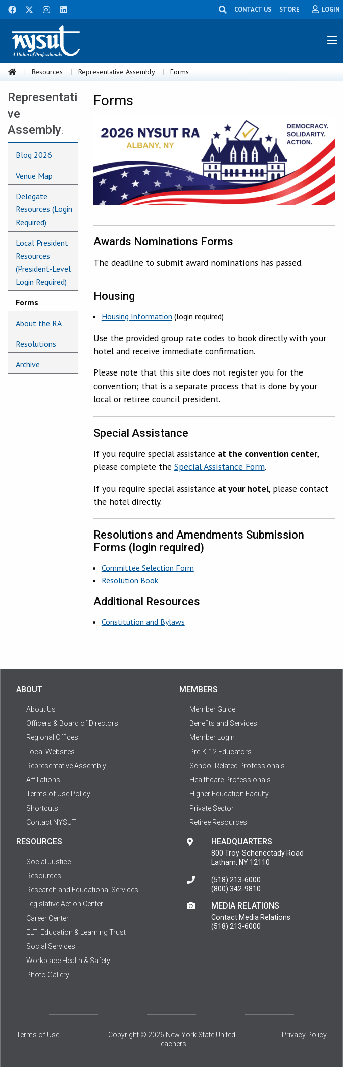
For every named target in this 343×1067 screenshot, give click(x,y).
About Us (41, 709)
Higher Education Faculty (229, 794)
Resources (47, 71)
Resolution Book (130, 580)
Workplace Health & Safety (68, 960)
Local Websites (50, 752)
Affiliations (43, 780)
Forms (27, 302)
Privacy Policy (304, 1035)
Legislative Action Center (64, 904)
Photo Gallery (47, 975)
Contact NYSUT (51, 822)
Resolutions (36, 344)
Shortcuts (42, 808)
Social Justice (48, 862)
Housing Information (137, 316)
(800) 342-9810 (236, 889)
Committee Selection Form (148, 568)
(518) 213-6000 (236, 880)
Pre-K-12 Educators (220, 752)
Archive (28, 364)
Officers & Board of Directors (72, 723)
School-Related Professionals (237, 766)
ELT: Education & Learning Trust (76, 932)
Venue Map (34, 176)
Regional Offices (52, 737)
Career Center (47, 918)
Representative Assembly (116, 71)
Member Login (212, 737)
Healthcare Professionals (230, 780)
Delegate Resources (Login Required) (44, 209)
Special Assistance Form (219, 466)
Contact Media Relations (250, 917)
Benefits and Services (223, 723)
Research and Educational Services (82, 890)
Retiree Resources (218, 822)
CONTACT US (252, 9)
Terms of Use (37, 1035)
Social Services (50, 946)
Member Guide (212, 709)
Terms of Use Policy (58, 794)
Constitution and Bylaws (143, 622)
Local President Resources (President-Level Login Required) (43, 262)
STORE (289, 9)
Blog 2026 (34, 155)
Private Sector (211, 808)
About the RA (39, 323)
